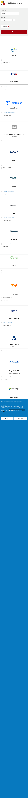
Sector (3, 17)
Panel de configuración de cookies (17, 409)
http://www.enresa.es (7, 270)
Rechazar (20, 418)
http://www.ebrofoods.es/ (8, 86)
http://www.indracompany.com (9, 191)
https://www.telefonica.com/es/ (9, 112)
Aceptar (7, 418)
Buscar (14, 32)
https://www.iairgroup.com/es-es (9, 217)
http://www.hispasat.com (7, 243)
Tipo (2, 24)
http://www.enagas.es (7, 59)
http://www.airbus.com (7, 322)
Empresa (3, 11)
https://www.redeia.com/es (8, 165)
